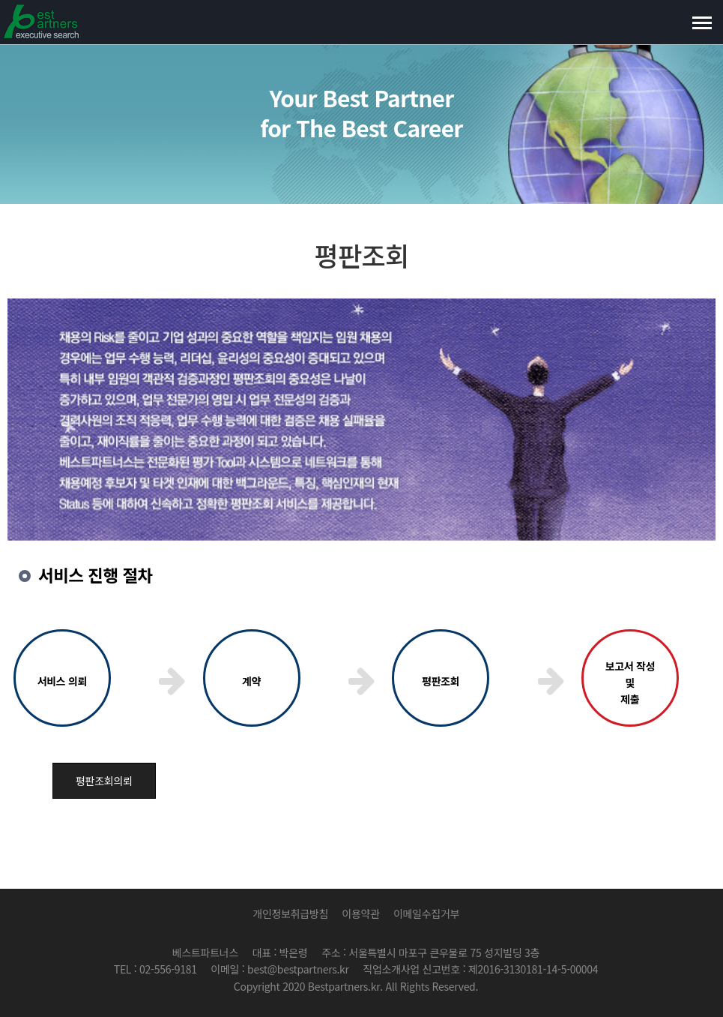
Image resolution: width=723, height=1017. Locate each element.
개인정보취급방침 (290, 913)
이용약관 (360, 913)
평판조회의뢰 (104, 780)
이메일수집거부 (426, 913)
